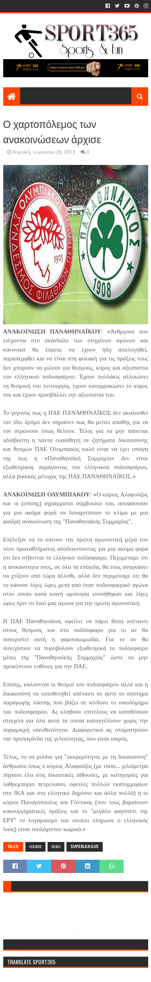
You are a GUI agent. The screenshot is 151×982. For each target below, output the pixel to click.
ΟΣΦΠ (35, 846)
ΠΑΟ (56, 846)
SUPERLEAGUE (84, 846)
